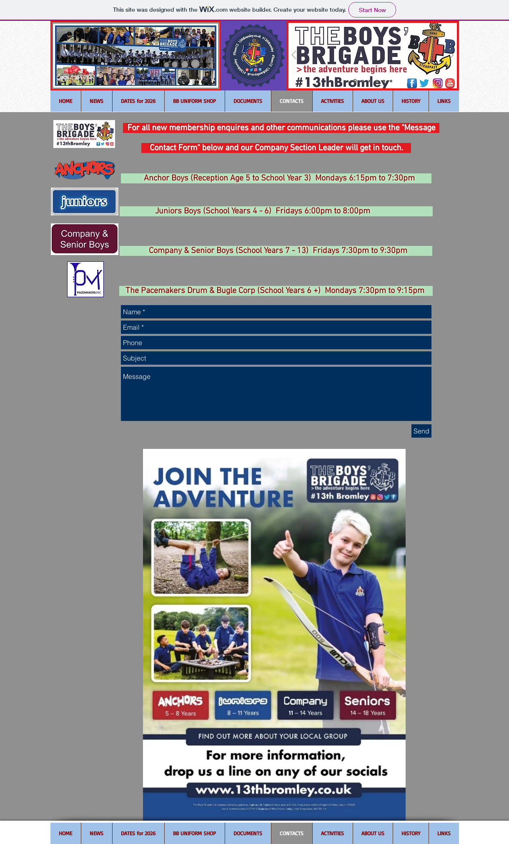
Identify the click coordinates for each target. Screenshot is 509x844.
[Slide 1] (355, 81)
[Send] (421, 431)
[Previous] (294, 55)
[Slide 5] (384, 81)
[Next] (451, 55)
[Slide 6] (391, 81)
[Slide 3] (370, 81)
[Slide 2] (362, 81)
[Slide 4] (377, 81)
